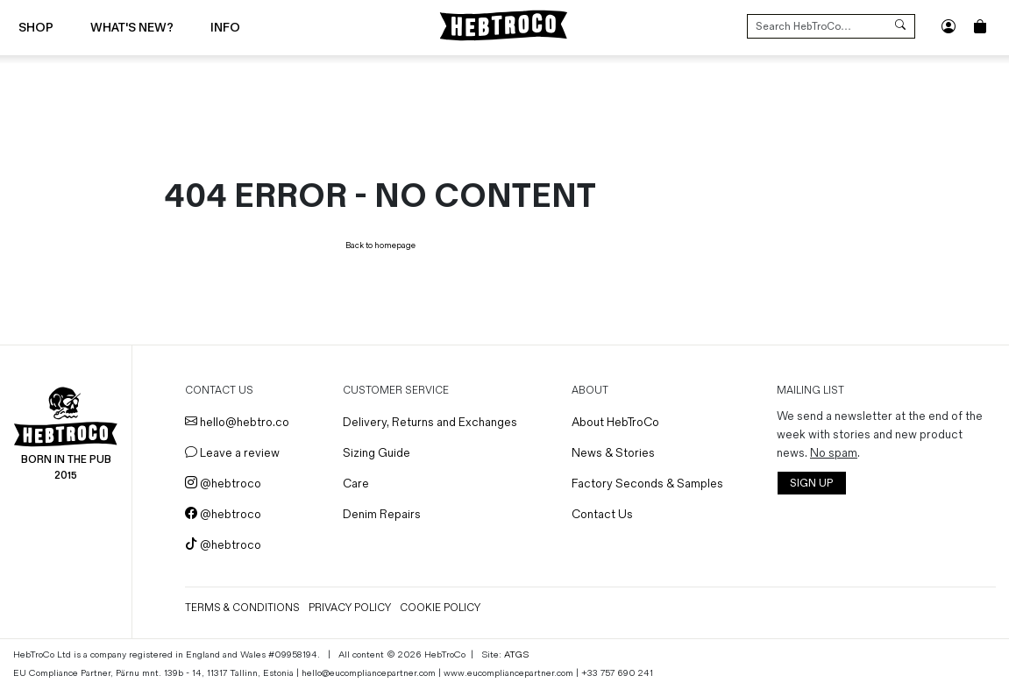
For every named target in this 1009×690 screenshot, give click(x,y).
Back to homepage (380, 245)
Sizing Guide (376, 452)
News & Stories (613, 452)
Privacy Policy (350, 608)
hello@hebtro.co (237, 422)
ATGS (516, 654)
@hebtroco (223, 483)
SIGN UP (811, 483)
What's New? (132, 27)
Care (356, 483)
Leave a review (232, 452)
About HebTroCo (615, 422)
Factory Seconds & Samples (647, 483)
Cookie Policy (440, 608)
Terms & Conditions (242, 608)
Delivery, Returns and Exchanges (430, 422)
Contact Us (602, 514)
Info (225, 27)
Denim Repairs (382, 514)
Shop (35, 27)
